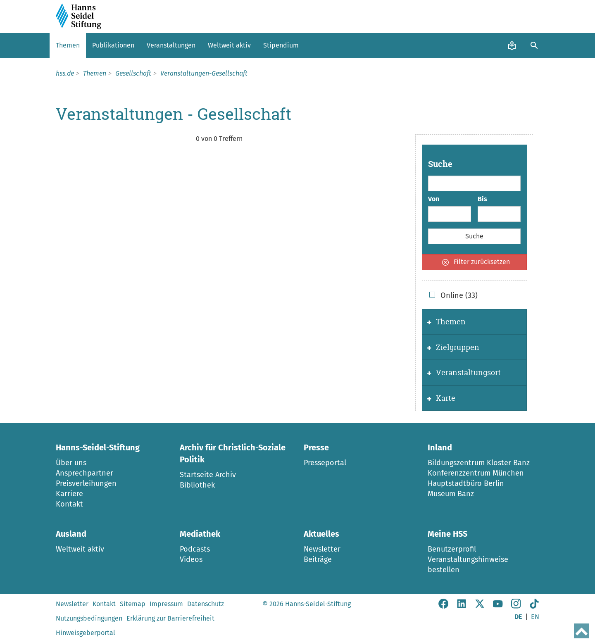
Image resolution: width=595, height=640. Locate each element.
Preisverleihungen (86, 483)
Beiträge (318, 559)
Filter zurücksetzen (476, 262)
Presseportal (325, 462)
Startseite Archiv (208, 474)
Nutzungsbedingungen (89, 618)
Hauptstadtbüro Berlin (466, 483)
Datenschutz (205, 604)
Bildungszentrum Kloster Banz (479, 462)
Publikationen (113, 45)
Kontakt (69, 504)
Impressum (166, 604)
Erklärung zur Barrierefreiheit (170, 618)
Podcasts (195, 549)
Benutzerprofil (452, 549)
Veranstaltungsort (464, 372)
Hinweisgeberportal (85, 633)
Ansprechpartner (84, 473)
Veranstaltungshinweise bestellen (468, 564)
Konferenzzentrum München (476, 473)
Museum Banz (451, 493)
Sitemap (132, 604)
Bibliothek (197, 485)
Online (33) (453, 295)
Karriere (69, 493)
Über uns (71, 462)
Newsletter (322, 549)
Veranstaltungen (171, 45)
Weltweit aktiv (229, 45)
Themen (68, 45)
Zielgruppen (453, 347)
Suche (440, 164)
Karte (441, 398)
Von (433, 199)
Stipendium (281, 45)
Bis (482, 199)
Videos (191, 559)
